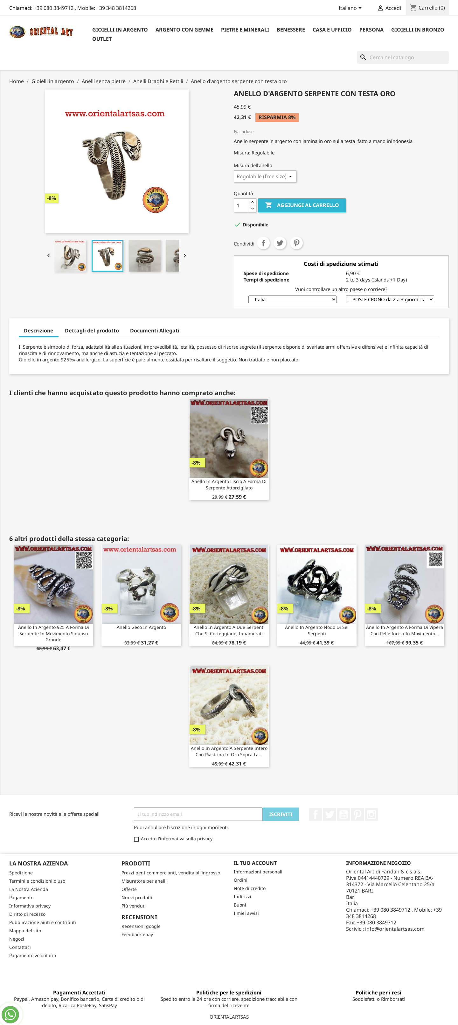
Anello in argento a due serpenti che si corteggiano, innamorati (229, 630)
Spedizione (21, 873)
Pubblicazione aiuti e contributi (42, 922)
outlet (102, 38)
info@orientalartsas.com (395, 928)
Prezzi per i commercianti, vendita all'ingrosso (170, 873)
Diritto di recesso (27, 914)
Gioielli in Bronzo (417, 29)
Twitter (329, 814)
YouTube (343, 814)
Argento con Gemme (184, 29)
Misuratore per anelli (144, 881)
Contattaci (20, 947)
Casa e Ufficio (332, 29)
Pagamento (21, 897)
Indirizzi (242, 896)
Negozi (16, 939)
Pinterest (296, 243)
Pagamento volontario (32, 955)
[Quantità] (241, 205)
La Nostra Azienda (28, 889)
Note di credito (250, 888)
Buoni (240, 905)
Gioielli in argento (120, 29)
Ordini (240, 880)
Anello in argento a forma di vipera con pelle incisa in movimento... (404, 630)
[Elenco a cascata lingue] (351, 8)
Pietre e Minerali (245, 29)
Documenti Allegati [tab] (154, 330)
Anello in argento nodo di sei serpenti (317, 630)
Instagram (371, 814)
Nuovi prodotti (136, 897)
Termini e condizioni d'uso (37, 881)
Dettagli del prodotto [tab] (92, 330)
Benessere (291, 29)
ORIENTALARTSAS (229, 1017)
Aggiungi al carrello (302, 205)
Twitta (280, 243)
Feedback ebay (137, 934)
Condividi (263, 243)
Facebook (315, 814)
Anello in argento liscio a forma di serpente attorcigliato (229, 484)
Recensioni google (141, 926)
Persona (371, 29)
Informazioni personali (258, 872)
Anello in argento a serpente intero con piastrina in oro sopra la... (229, 751)
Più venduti (133, 906)
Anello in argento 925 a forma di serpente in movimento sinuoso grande (53, 633)
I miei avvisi (246, 913)
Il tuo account (255, 862)
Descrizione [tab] (38, 330)
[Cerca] (403, 57)
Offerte (129, 889)
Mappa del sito (25, 931)
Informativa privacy (30, 906)
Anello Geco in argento (141, 627)
